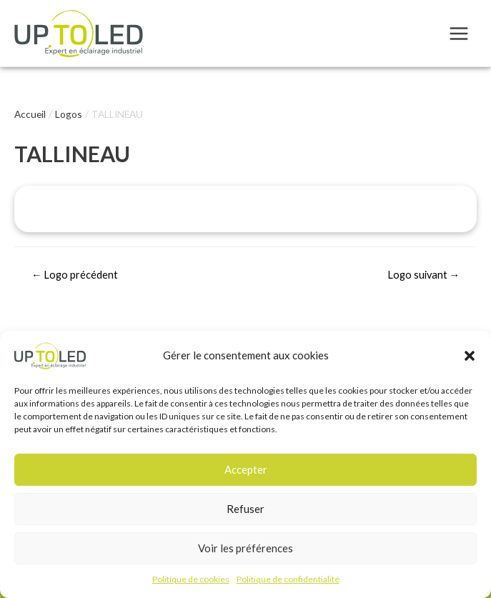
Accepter (245, 471)
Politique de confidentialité (288, 581)
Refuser (245, 510)
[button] (469, 358)
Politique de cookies (190, 581)
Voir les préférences (245, 550)
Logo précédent (75, 275)
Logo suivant (423, 275)
